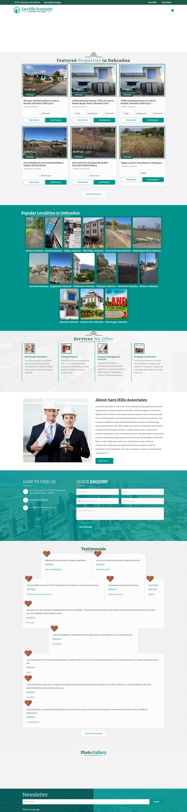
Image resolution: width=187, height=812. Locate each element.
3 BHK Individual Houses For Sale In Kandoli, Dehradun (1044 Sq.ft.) (138, 102)
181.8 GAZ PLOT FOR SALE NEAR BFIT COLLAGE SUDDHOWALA (90, 164)
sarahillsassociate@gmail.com (42, 507)
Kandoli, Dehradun (53, 251)
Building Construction (145, 356)
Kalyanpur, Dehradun (106, 286)
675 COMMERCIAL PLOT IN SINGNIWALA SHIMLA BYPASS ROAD (43, 164)
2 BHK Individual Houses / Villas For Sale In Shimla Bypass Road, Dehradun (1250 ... (93, 102)
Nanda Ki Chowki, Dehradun (118, 251)
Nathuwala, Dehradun (128, 286)
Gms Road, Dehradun (38, 286)
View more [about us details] (103, 461)
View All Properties (93, 194)
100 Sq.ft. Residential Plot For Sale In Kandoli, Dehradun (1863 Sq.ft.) (41, 102)
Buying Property (69, 356)
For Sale (30, 95)
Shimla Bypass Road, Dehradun (147, 251)
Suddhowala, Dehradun (84, 286)
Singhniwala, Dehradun (61, 286)
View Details (34, 120)
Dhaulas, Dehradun (34, 251)
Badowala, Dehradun (69, 322)
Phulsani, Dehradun (149, 286)
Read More (49, 564)
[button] (52, 2)
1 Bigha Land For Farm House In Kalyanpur (141, 163)
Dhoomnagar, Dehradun (116, 322)
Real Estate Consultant (36, 356)
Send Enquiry (55, 120)
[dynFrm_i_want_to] (142, 501)
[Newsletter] (85, 801)
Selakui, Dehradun (72, 251)
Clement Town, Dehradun (92, 322)
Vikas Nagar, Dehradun (93, 251)
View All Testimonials (93, 734)
